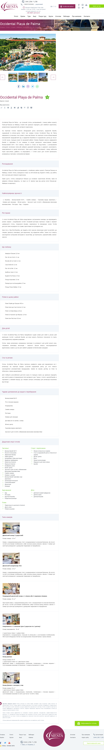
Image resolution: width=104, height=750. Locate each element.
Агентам (58, 16)
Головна (2, 734)
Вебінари (66, 16)
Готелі (16, 16)
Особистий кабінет (67, 6)
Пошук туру (42, 16)
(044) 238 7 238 (98, 737)
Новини (31, 737)
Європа (2, 101)
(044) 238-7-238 (30, 742)
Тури (29, 16)
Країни (23, 16)
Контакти (87, 16)
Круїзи (51, 16)
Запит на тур (96, 6)
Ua (51, 6)
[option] (28, 52)
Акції (34, 16)
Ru (55, 6)
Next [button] (53, 77)
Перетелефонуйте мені (93, 743)
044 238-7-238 (31, 2)
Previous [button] (2, 77)
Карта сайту (85, 737)
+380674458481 (29, 4)
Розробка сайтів (11, 745)
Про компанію (76, 16)
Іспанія (7, 101)
